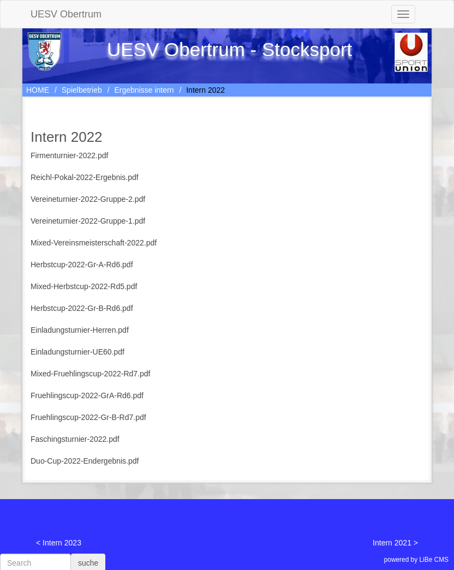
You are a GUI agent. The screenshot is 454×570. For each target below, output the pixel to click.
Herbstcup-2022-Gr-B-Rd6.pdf (82, 308)
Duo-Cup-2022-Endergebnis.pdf (85, 461)
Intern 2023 (62, 542)
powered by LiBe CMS (416, 559)
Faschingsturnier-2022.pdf (75, 439)
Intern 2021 (392, 542)
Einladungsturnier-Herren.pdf (80, 330)
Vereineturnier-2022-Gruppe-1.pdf (88, 221)
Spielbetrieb (82, 90)
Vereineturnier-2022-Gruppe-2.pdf (88, 199)
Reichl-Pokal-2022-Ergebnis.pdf (85, 177)
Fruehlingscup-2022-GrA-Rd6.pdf (87, 395)
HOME (37, 90)
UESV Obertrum (66, 14)
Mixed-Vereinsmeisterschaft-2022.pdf (94, 242)
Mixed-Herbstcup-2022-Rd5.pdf (84, 286)
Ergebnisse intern (144, 90)
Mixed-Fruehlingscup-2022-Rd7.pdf (90, 373)
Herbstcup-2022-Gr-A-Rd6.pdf (82, 264)
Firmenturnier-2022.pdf (69, 155)
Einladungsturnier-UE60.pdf (77, 351)
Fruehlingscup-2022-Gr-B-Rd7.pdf (88, 417)
